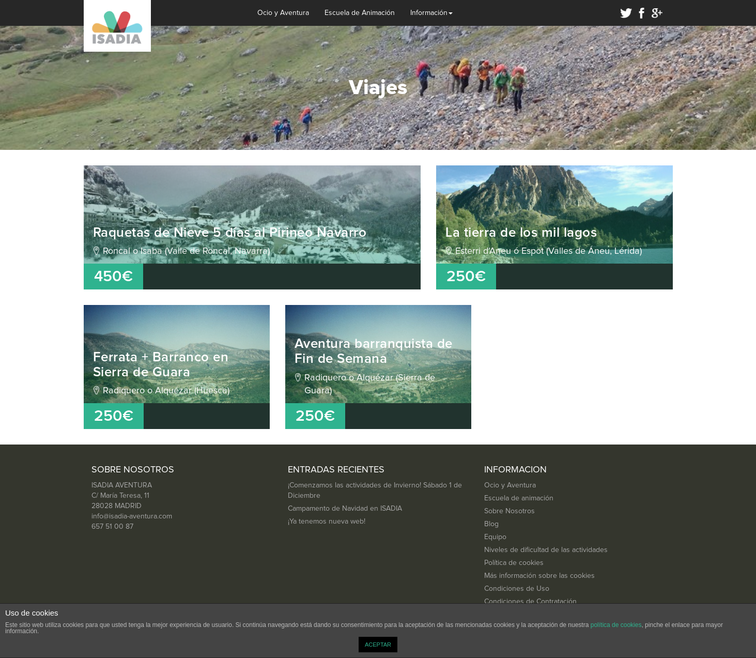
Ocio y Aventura (283, 13)
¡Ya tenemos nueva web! (326, 521)
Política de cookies (514, 563)
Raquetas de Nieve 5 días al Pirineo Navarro (230, 232)
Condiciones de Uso (516, 588)
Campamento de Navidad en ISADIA (345, 508)
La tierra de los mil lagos (521, 232)
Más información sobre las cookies (539, 575)
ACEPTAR (378, 644)
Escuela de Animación (360, 13)
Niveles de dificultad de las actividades (546, 550)
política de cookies (616, 625)
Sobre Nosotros (509, 511)
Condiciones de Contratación (530, 601)
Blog (491, 524)
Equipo (495, 537)
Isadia (117, 26)
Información (431, 13)
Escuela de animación (518, 498)
